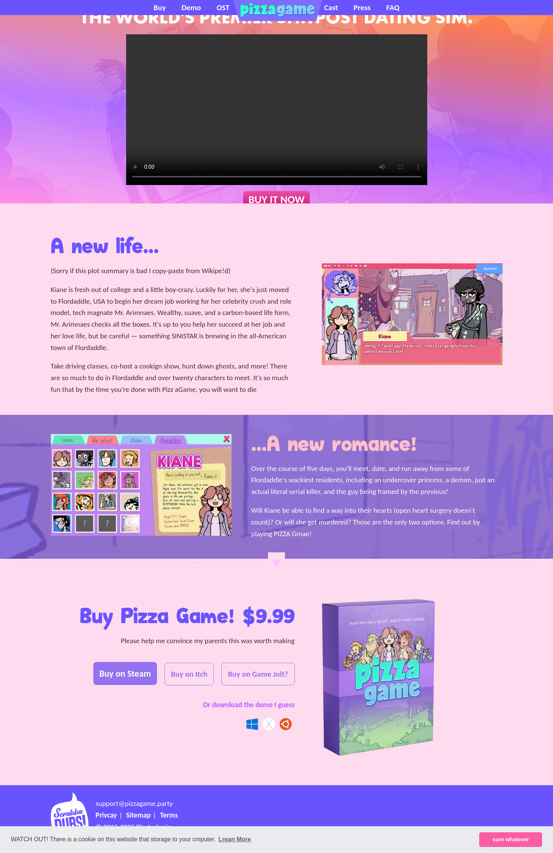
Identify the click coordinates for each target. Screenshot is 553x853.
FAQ (392, 7)
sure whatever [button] (510, 839)
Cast (331, 7)
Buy (160, 7)
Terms (169, 815)
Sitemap (138, 815)
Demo (191, 7)
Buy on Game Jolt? (258, 674)
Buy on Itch (189, 674)
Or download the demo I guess (248, 704)
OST (222, 7)
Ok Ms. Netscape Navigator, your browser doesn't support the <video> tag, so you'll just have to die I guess (276, 109)
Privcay (106, 815)
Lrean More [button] (234, 839)
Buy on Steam (125, 673)
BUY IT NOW (276, 199)
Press (361, 7)
